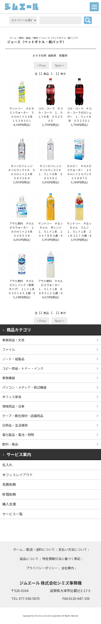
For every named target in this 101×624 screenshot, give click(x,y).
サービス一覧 (12, 514)
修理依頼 (9, 494)
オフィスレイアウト (17, 474)
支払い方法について (72, 549)
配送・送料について (40, 549)
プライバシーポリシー (42, 568)
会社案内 (67, 568)
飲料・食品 (25, 37)
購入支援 (9, 504)
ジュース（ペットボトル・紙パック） (60, 37)
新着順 (63, 55)
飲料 (36, 37)
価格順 (52, 55)
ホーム (13, 37)
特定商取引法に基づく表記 (61, 558)
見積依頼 (9, 484)
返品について (29, 558)
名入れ (7, 464)
